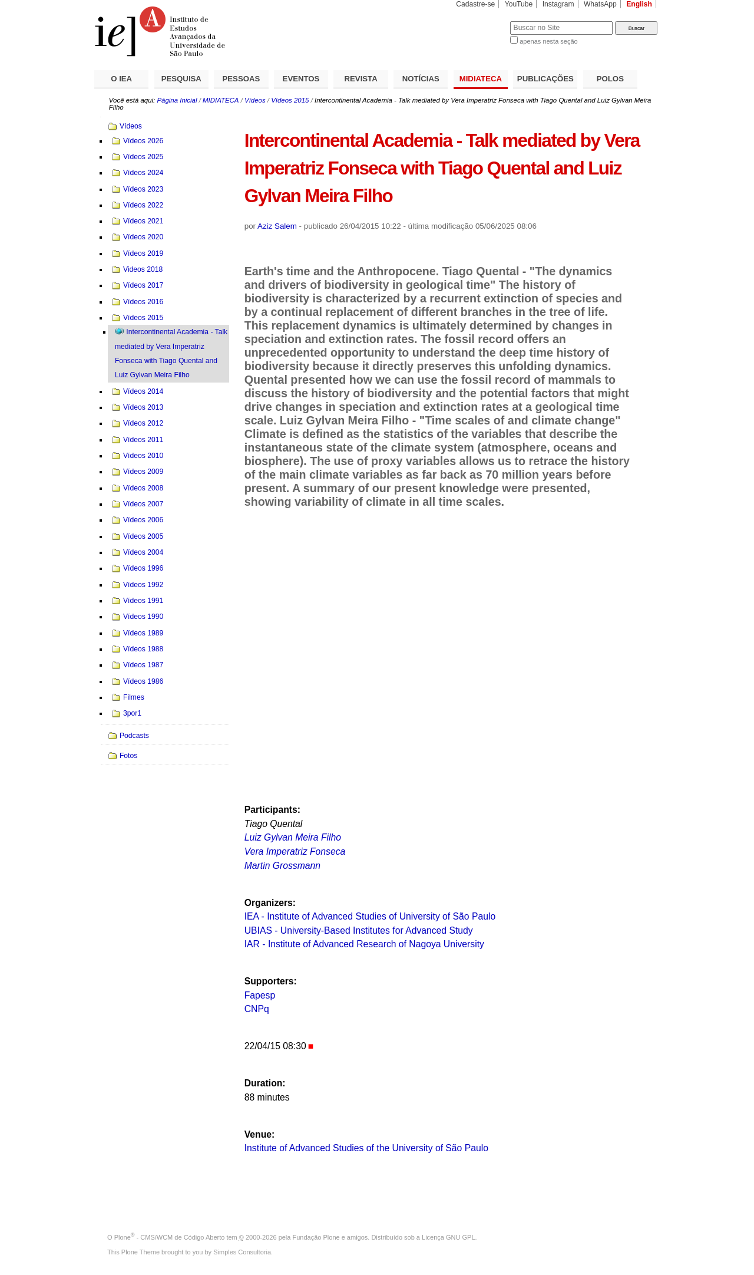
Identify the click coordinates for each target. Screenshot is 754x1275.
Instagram (558, 4)
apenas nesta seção (548, 41)
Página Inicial (177, 100)
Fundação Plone (316, 1237)
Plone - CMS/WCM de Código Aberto (169, 1237)
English (639, 4)
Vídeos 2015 (290, 100)
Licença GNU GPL (448, 1237)
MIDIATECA (480, 78)
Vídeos (255, 100)
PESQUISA (181, 78)
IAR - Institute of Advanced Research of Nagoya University (364, 944)
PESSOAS (241, 78)
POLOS (610, 78)
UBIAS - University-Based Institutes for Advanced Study (358, 930)
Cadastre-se (475, 4)
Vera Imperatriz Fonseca (295, 851)
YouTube (519, 4)
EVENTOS (301, 78)
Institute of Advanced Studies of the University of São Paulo (366, 1148)
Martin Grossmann (282, 866)
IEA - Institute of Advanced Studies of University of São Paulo (369, 916)
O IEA (121, 78)
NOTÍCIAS (420, 78)
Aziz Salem (277, 226)
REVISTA (361, 78)
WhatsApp (600, 4)
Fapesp (259, 995)
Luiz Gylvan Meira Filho (292, 837)
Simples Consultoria (242, 1252)
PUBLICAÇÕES (545, 78)
